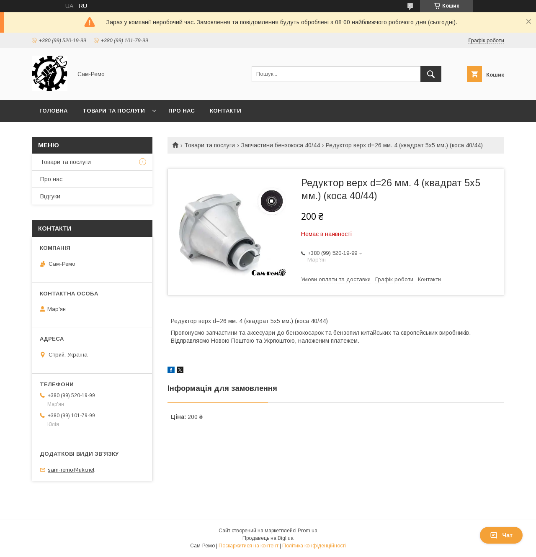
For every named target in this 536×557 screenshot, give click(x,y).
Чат (501, 535)
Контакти (225, 111)
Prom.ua (307, 531)
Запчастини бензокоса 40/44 (280, 145)
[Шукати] (430, 74)
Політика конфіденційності (314, 546)
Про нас (181, 111)
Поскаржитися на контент (248, 546)
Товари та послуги (113, 111)
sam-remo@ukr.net (71, 470)
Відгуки (50, 196)
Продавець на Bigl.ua (268, 538)
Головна (53, 111)
